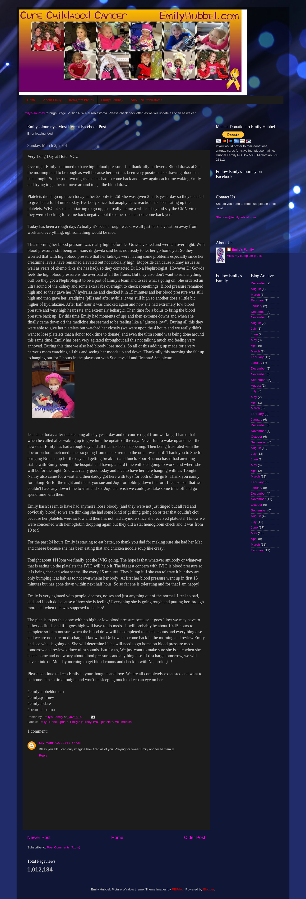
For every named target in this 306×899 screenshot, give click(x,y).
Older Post (194, 837)
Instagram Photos (81, 100)
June (254, 334)
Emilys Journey (112, 100)
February (257, 300)
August (256, 289)
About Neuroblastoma (146, 100)
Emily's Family (243, 249)
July (254, 328)
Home (31, 100)
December (258, 283)
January (256, 306)
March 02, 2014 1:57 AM (63, 742)
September (259, 380)
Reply (43, 755)
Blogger (208, 889)
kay (41, 742)
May (254, 340)
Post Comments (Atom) (63, 847)
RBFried (178, 889)
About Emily (52, 100)
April (254, 345)
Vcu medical (124, 722)
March (255, 294)
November (258, 317)
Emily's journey (80, 722)
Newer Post (39, 837)
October (256, 436)
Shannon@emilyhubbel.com (236, 217)
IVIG (96, 722)
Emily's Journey (34, 113)
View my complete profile (245, 256)
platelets (107, 722)
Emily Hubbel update (53, 722)
